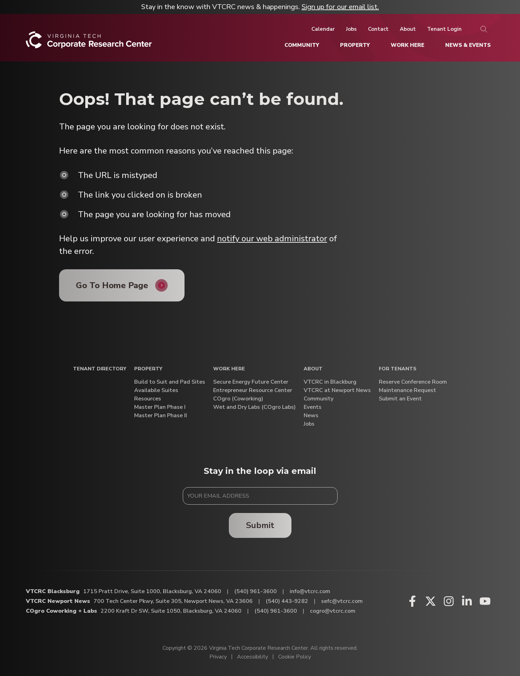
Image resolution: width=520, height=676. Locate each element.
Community (318, 399)
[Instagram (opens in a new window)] (449, 601)
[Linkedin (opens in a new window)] (467, 601)
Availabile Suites (156, 390)
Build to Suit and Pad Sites (169, 382)
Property (148, 369)
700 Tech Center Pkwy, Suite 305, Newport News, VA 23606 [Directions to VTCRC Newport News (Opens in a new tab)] (173, 601)
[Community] (302, 45)
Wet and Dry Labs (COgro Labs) (254, 407)
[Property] (355, 45)
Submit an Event (400, 399)
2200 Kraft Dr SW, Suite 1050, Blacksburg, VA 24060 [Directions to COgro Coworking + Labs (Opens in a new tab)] (171, 611)
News (311, 415)
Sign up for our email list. (340, 7)
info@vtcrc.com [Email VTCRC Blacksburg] (310, 591)
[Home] (89, 42)
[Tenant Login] (444, 29)
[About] (407, 29)
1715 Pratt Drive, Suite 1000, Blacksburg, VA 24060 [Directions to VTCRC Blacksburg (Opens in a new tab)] (152, 591)
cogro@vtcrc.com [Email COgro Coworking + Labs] (332, 611)
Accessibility (252, 657)
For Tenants (398, 369)
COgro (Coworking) (238, 399)
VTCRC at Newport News (337, 390)
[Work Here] (407, 45)
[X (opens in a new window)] (430, 601)
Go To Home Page (112, 285)
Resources (147, 399)
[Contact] (378, 29)
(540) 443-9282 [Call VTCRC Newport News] (287, 601)
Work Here (229, 369)
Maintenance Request (407, 390)
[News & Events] (468, 45)
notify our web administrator (272, 238)
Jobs (309, 424)
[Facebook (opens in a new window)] (412, 601)
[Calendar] (323, 29)
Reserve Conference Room (413, 382)
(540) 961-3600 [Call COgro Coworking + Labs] (275, 611)
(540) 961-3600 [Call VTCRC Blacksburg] (255, 591)
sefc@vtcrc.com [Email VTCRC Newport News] (342, 601)
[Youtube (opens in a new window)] (485, 601)
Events (313, 407)
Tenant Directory (99, 369)
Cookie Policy (294, 657)
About (313, 369)
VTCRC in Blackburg (330, 382)
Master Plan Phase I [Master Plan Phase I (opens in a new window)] (160, 407)
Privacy (218, 657)
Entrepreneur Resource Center (252, 390)
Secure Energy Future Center (250, 382)
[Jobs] (351, 29)
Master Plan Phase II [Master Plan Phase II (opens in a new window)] (160, 415)
